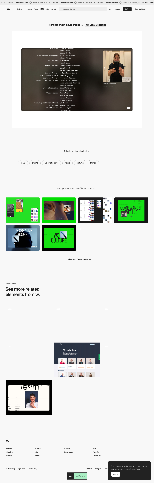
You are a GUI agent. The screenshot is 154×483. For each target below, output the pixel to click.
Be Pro (127, 9)
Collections (9, 452)
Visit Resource (80, 476)
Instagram (98, 469)
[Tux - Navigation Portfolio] (95, 238)
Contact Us (97, 456)
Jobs (47, 9)
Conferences (68, 452)
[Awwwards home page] (70, 476)
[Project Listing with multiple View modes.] (95, 210)
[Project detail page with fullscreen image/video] (23, 238)
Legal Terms (21, 469)
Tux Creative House (95, 25)
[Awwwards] (8, 9)
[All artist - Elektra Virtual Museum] (29, 360)
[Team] (29, 322)
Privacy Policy (32, 469)
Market (53, 9)
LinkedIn (107, 469)
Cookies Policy (10, 469)
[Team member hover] (29, 397)
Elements (9, 456)
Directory (29, 9)
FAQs (94, 448)
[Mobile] (23, 210)
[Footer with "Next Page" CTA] (131, 210)
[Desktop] (59, 210)
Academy (39, 9)
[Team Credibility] (77, 360)
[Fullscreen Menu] (59, 238)
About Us (96, 452)
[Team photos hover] (77, 322)
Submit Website (140, 9)
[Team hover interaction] (125, 322)
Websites (9, 448)
